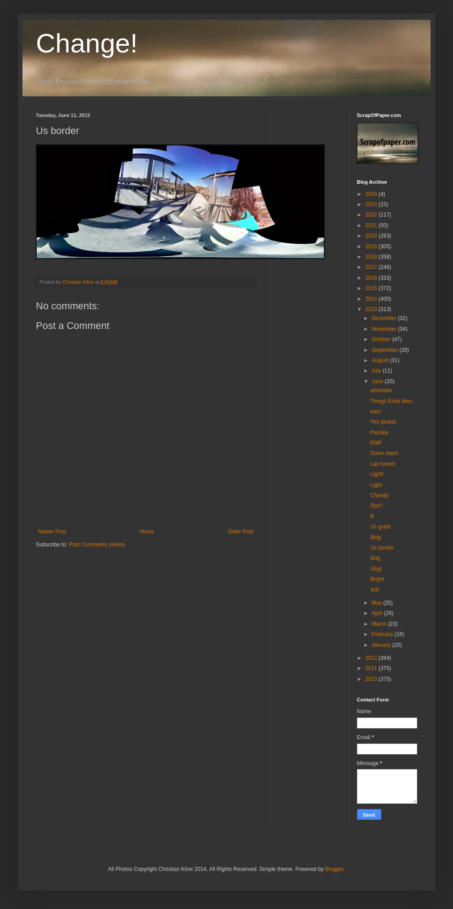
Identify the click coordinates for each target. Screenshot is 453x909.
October (381, 339)
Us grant (380, 527)
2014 (372, 299)
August (380, 360)
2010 (372, 679)
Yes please (383, 422)
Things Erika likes (391, 401)
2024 (372, 194)
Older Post (240, 531)
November (384, 329)
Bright (377, 579)
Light (376, 485)
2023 (372, 204)
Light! (376, 474)
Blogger (334, 869)
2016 (372, 278)
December (384, 318)
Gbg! (376, 569)
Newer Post (52, 531)
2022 (372, 215)
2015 (372, 288)
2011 (372, 668)
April (377, 613)
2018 (372, 257)
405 (374, 590)
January (381, 645)
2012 (372, 658)
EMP (376, 443)
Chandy (379, 495)
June (377, 381)
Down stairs (384, 453)
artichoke (381, 390)
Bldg (375, 537)
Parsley (379, 432)
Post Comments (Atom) (97, 544)
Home (147, 531)
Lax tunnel (382, 464)
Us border (382, 548)
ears (375, 411)
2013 (372, 309)
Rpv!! (376, 505)
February (382, 634)
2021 (372, 225)
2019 (372, 246)
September (385, 350)
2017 (372, 267)
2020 (372, 236)
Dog (375, 558)
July (377, 371)
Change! (87, 43)
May (377, 603)
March (379, 624)
